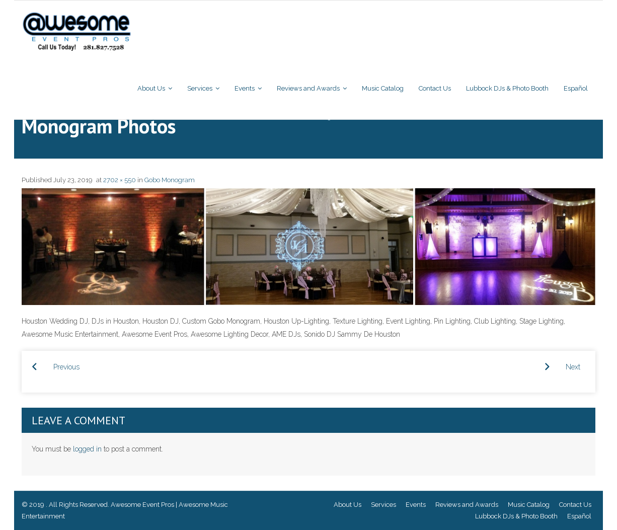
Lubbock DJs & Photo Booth (516, 516)
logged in (87, 449)
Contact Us (575, 504)
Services (383, 504)
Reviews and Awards (466, 504)
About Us (347, 504)
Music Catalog (529, 504)
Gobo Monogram (169, 180)
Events (416, 504)
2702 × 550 (119, 180)
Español (579, 516)
